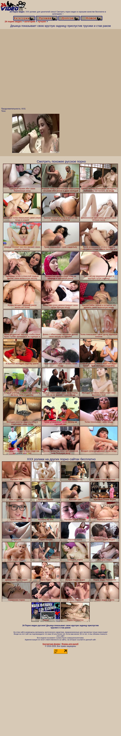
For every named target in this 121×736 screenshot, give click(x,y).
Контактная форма (51, 644)
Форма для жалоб (70, 644)
